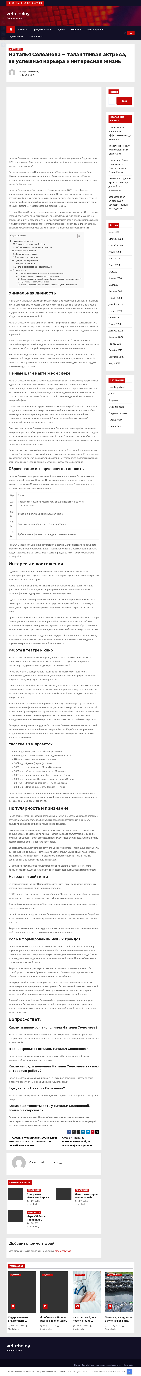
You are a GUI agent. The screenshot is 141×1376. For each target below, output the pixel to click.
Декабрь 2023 (116, 304)
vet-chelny (17, 13)
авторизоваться (63, 1251)
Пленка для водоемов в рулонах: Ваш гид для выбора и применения (118, 1322)
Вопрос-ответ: (19, 270)
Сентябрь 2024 (116, 245)
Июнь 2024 (114, 265)
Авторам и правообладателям (109, 1365)
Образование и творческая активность (34, 247)
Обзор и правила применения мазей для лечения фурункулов (77, 1141)
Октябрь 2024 (116, 238)
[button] (125, 33)
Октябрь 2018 (115, 350)
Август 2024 (115, 252)
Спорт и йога (36, 36)
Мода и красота (95, 29)
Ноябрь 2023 (115, 311)
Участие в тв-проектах (27, 257)
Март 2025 (114, 232)
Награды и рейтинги (25, 263)
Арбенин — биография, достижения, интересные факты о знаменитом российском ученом (33, 1141)
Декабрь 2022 (116, 330)
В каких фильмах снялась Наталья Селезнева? (40, 276)
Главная (22, 29)
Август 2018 (114, 363)
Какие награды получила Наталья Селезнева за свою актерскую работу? (51, 279)
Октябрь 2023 (116, 317)
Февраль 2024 (116, 291)
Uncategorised (15, 49)
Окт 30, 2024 (82, 1325)
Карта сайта (128, 1365)
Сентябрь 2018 (116, 357)
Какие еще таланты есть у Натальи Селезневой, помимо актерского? (49, 284)
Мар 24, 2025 (18, 1325)
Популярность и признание (25, 260)
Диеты (61, 29)
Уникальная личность (22, 241)
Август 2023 (115, 324)
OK (129, 1371)
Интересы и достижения (24, 250)
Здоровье (76, 29)
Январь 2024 (115, 298)
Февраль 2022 (116, 337)
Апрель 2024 (115, 278)
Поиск (114, 91)
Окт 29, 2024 (114, 1325)
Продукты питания (42, 29)
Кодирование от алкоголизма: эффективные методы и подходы (22, 1322)
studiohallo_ (32, 72)
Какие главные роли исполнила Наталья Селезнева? (42, 273)
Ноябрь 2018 (115, 343)
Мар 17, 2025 (49, 1325)
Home (77, 1365)
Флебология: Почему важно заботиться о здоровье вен (119, 149)
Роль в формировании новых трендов (34, 266)
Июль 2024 (114, 258)
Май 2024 (114, 271)
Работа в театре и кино (27, 254)
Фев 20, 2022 (33, 1201)
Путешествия (16, 36)
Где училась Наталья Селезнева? (35, 282)
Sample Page (88, 1365)
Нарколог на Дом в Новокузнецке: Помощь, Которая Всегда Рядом (84, 1322)
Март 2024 (114, 284)
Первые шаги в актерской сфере (31, 244)
